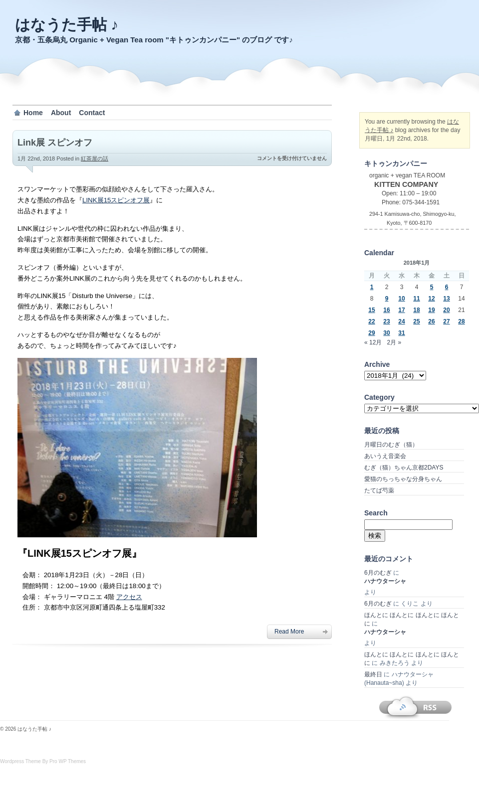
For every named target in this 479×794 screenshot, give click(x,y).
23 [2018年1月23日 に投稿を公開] (386, 321)
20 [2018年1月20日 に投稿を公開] (446, 310)
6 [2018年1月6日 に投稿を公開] (447, 287)
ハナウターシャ (385, 581)
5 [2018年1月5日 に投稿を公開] (432, 287)
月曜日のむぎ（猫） (391, 444)
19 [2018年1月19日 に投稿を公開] (431, 310)
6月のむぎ (378, 572)
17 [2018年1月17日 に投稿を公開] (401, 310)
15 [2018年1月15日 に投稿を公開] (371, 310)
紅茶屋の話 (94, 158)
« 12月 (373, 342)
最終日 (373, 674)
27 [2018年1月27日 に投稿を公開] (446, 321)
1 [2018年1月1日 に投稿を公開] (372, 287)
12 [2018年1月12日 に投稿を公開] (431, 298)
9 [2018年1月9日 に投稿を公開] (387, 298)
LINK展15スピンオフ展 (116, 200)
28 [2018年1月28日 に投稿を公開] (461, 321)
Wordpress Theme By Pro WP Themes (43, 761)
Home (33, 113)
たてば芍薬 (379, 490)
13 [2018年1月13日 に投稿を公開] (446, 298)
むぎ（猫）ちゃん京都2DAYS (403, 467)
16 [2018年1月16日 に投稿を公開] (386, 310)
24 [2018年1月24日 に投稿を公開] (401, 321)
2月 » (394, 342)
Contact (92, 113)
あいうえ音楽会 (385, 456)
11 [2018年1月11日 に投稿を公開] (416, 298)
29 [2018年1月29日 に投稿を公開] (371, 332)
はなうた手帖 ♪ (66, 24)
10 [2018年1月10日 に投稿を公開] (401, 298)
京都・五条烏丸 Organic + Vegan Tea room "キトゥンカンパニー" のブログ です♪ (154, 39)
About (61, 113)
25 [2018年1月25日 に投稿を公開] (416, 321)
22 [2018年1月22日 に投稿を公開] (371, 321)
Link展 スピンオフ (54, 143)
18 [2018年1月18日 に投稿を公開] (416, 310)
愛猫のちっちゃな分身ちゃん (403, 479)
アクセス (129, 597)
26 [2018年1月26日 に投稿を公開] (431, 321)
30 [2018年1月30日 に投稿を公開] (386, 332)
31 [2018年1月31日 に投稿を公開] (401, 332)
